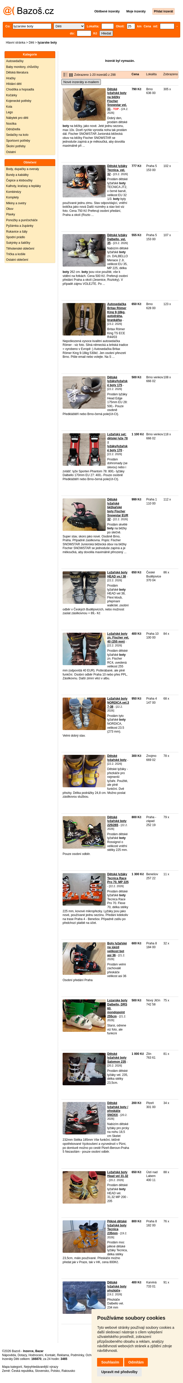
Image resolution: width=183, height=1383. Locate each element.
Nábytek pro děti (17, 118)
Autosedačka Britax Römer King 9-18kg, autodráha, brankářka (116, 312)
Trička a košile (15, 254)
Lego (9, 112)
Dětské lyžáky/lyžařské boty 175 (117, 381)
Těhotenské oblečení (20, 248)
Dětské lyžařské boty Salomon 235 (116, 1057)
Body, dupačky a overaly (22, 169)
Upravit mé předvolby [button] (119, 1372)
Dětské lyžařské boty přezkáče (116, 1286)
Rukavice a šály (16, 231)
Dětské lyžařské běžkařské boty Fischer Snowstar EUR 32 (117, 509)
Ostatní (11, 152)
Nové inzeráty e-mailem (81, 82)
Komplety (12, 197)
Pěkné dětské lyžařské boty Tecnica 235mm (117, 1227)
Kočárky (11, 95)
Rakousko (68, 1371)
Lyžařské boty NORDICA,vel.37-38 (118, 702)
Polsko (55, 1371)
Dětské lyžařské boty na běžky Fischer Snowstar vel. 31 (117, 99)
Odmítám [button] (136, 1362)
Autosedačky (15, 61)
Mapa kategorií (12, 1367)
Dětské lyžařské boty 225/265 (116, 821)
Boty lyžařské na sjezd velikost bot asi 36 (117, 949)
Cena (135, 74)
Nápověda (9, 1355)
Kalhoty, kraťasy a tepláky (23, 186)
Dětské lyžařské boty (116, 758)
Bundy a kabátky (17, 175)
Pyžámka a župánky (19, 226)
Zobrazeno (170, 74)
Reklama (63, 1355)
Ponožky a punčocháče (22, 220)
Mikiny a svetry (16, 203)
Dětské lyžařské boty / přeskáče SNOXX (117, 1109)
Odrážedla (13, 129)
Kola (9, 106)
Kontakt (50, 1355)
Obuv (9, 209)
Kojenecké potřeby (18, 101)
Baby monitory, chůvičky (22, 67)
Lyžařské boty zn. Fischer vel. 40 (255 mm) (118, 637)
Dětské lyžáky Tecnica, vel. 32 (117, 170)
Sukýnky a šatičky (18, 243)
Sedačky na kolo (17, 135)
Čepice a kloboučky (19, 180)
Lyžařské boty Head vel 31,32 (117, 1174)
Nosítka (11, 123)
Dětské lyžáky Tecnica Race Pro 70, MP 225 (118, 878)
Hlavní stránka (15, 42)
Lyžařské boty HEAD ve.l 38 (117, 574)
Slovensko (42, 1371)
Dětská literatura (17, 72)
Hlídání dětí (14, 84)
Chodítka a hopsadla (20, 89)
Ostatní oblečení (17, 259)
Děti (31, 42)
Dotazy (22, 1355)
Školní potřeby (16, 146)
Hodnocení (36, 1355)
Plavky (10, 214)
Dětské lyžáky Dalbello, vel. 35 (117, 239)
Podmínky (77, 1355)
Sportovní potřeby (18, 140)
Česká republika (22, 1371)
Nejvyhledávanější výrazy (41, 1367)
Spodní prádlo (15, 237)
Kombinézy (13, 192)
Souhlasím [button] (110, 1362)
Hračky (10, 78)
